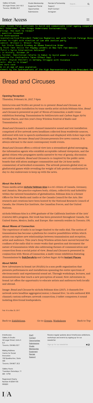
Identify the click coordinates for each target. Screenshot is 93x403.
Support (51, 6)
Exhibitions (18, 321)
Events (48, 321)
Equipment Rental (35, 6)
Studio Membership (35, 3)
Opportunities (33, 9)
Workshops (59, 321)
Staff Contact (53, 9)
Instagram (52, 12)
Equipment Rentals (33, 353)
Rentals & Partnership (56, 3)
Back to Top (84, 321)
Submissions (33, 12)
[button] (88, 19)
